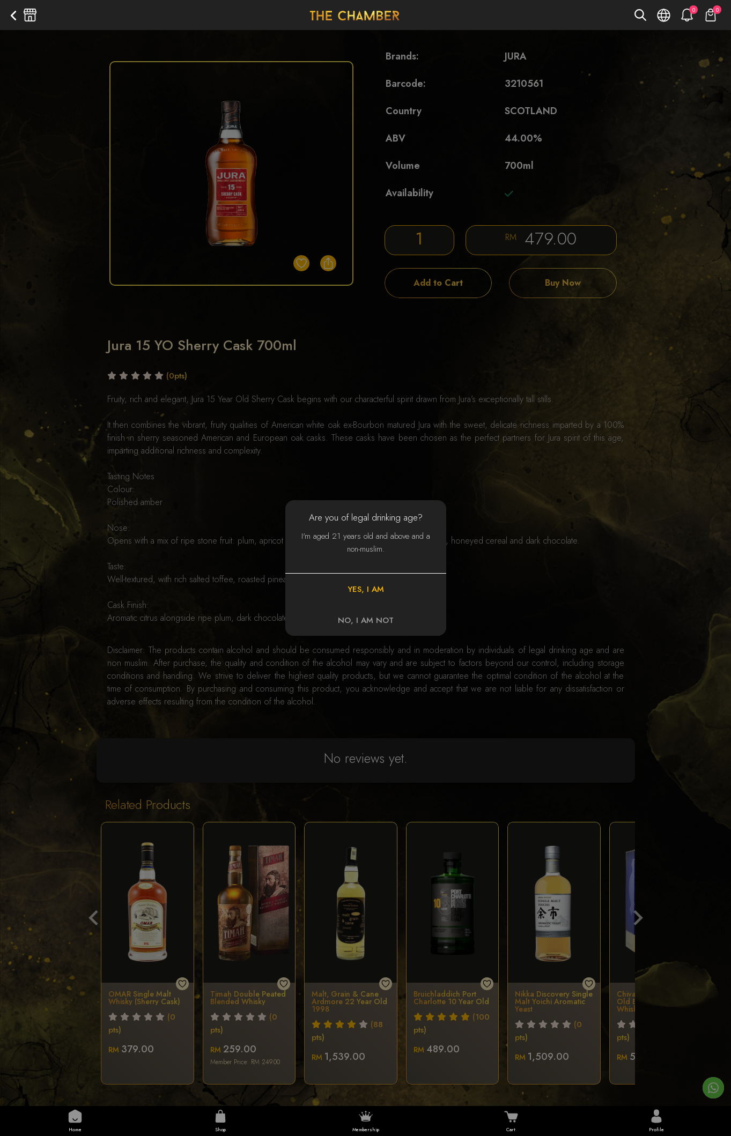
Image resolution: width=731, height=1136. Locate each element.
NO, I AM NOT (366, 620)
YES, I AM (366, 589)
